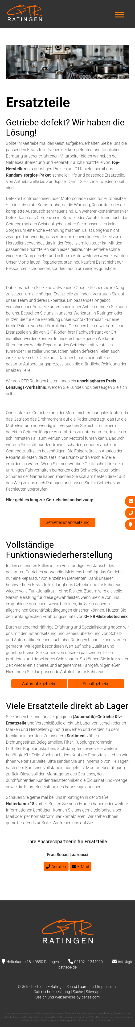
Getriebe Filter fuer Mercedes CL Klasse (23, 1013)
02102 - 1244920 (88, 962)
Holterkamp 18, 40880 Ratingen (32, 962)
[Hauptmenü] (119, 15)
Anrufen (56, 866)
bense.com (91, 997)
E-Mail (80, 866)
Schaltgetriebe (96, 683)
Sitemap (92, 992)
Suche (78, 992)
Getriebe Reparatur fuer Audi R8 (37, 1020)
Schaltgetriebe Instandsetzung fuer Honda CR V (106, 1013)
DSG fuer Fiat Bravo (104, 1020)
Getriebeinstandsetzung (67, 522)
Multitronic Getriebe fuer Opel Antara (62, 1013)
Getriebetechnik (104, 1017)
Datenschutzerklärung (52, 992)
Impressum (106, 986)
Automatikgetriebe (39, 683)
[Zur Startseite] (24, 19)
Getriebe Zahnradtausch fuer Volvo (77, 1017)
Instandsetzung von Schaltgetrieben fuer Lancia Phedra (31, 1017)
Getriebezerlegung (122, 1017)
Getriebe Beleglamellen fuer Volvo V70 (73, 1020)
